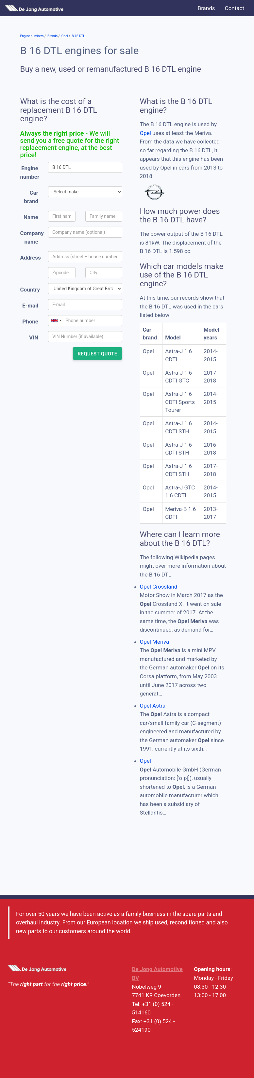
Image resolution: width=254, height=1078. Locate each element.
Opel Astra (153, 705)
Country (30, 289)
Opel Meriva (154, 641)
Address (30, 257)
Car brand (31, 197)
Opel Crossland (159, 586)
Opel (145, 133)
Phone (30, 321)
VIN (33, 337)
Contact (234, 8)
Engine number (30, 172)
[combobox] (55, 320)
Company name (31, 237)
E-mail (30, 305)
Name (31, 217)
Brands (206, 8)
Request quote (97, 354)
